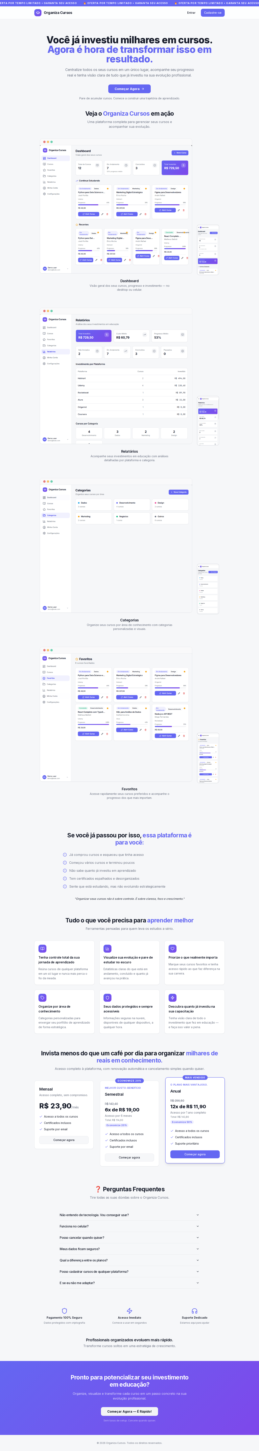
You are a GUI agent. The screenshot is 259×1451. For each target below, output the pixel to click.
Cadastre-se (213, 12)
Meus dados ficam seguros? (129, 1249)
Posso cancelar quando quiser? (129, 1238)
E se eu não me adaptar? (129, 1283)
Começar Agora (129, 89)
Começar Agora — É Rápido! (129, 1411)
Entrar (191, 12)
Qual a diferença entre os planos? (129, 1260)
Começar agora (64, 1140)
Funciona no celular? (129, 1226)
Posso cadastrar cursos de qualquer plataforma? (129, 1272)
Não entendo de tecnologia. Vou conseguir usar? (129, 1215)
